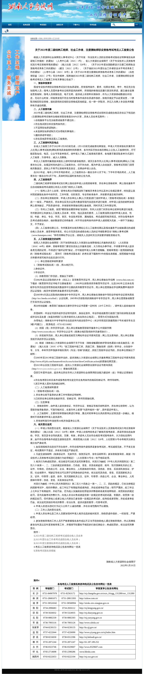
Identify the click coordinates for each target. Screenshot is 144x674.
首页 (10, 25)
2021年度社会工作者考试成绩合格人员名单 (56, 539)
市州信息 (93, 25)
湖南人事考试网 (45, 38)
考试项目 (43, 25)
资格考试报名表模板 (45, 550)
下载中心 (76, 25)
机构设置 (26, 25)
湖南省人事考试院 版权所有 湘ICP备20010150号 (72, 670)
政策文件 (59, 25)
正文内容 (56, 38)
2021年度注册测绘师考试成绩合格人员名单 (56, 543)
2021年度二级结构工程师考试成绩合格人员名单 (59, 536)
